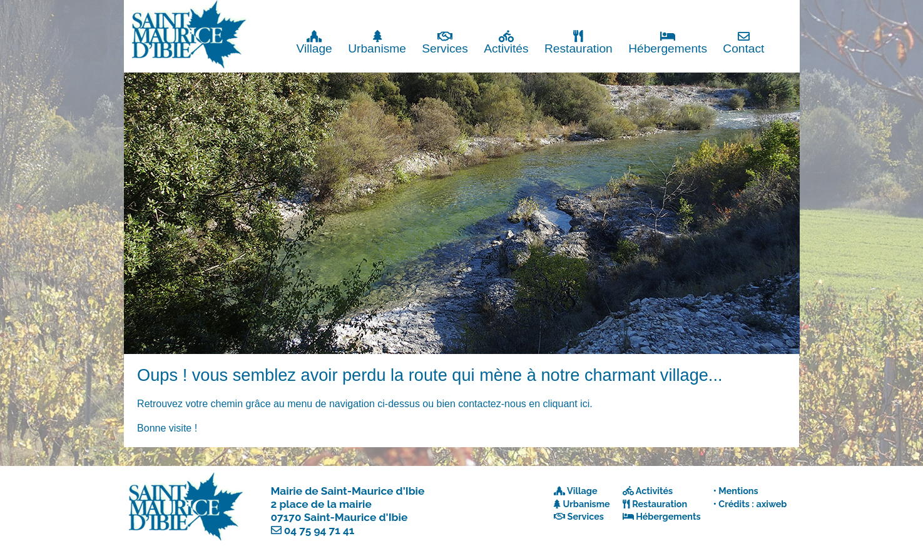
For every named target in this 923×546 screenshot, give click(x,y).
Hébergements (667, 42)
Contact (743, 42)
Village (314, 42)
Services (445, 42)
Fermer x (774, 11)
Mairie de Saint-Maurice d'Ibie (348, 491)
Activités (506, 42)
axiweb (771, 503)
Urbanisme (377, 42)
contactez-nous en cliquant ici (523, 403)
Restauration (578, 42)
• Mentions (735, 490)
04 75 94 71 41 (319, 530)
